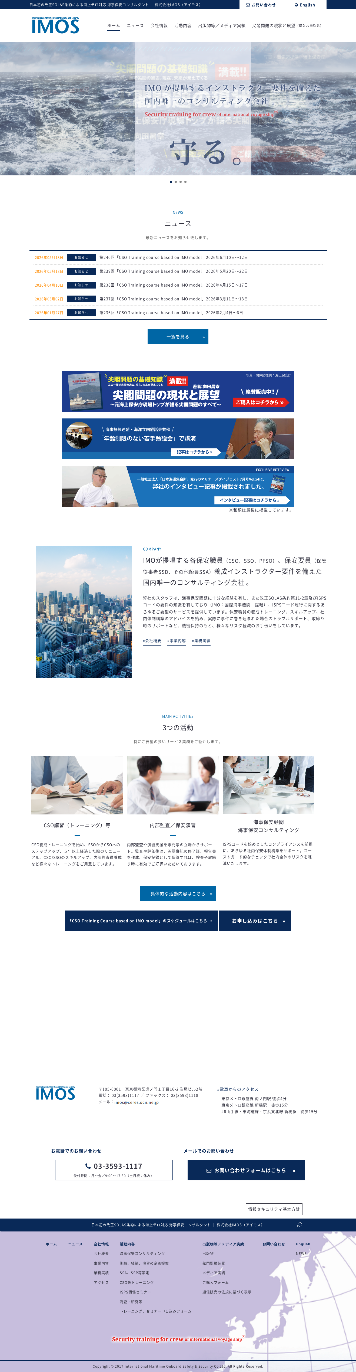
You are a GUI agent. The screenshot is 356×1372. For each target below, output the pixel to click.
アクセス (101, 1282)
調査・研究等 (131, 1301)
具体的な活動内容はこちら (178, 893)
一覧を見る (178, 336)
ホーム (113, 26)
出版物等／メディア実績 (222, 26)
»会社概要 (152, 640)
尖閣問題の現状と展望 (288, 26)
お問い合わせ (273, 1244)
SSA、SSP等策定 (134, 1272)
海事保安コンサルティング (142, 1253)
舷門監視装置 (213, 1263)
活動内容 (183, 26)
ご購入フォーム (215, 1282)
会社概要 (101, 1253)
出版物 (208, 1253)
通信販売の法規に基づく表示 (227, 1291)
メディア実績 (213, 1272)
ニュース (135, 26)
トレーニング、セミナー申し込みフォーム (156, 1311)
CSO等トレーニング (137, 1282)
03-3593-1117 (118, 1166)
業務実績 (101, 1272)
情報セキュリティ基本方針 (274, 1209)
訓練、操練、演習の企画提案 (144, 1263)
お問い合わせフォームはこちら (246, 1170)
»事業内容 (176, 640)
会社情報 (159, 26)
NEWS (301, 1253)
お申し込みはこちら (255, 920)
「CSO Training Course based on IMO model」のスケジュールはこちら (137, 920)
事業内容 (101, 1263)
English (303, 1244)
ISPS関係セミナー (135, 1291)
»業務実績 (201, 640)
